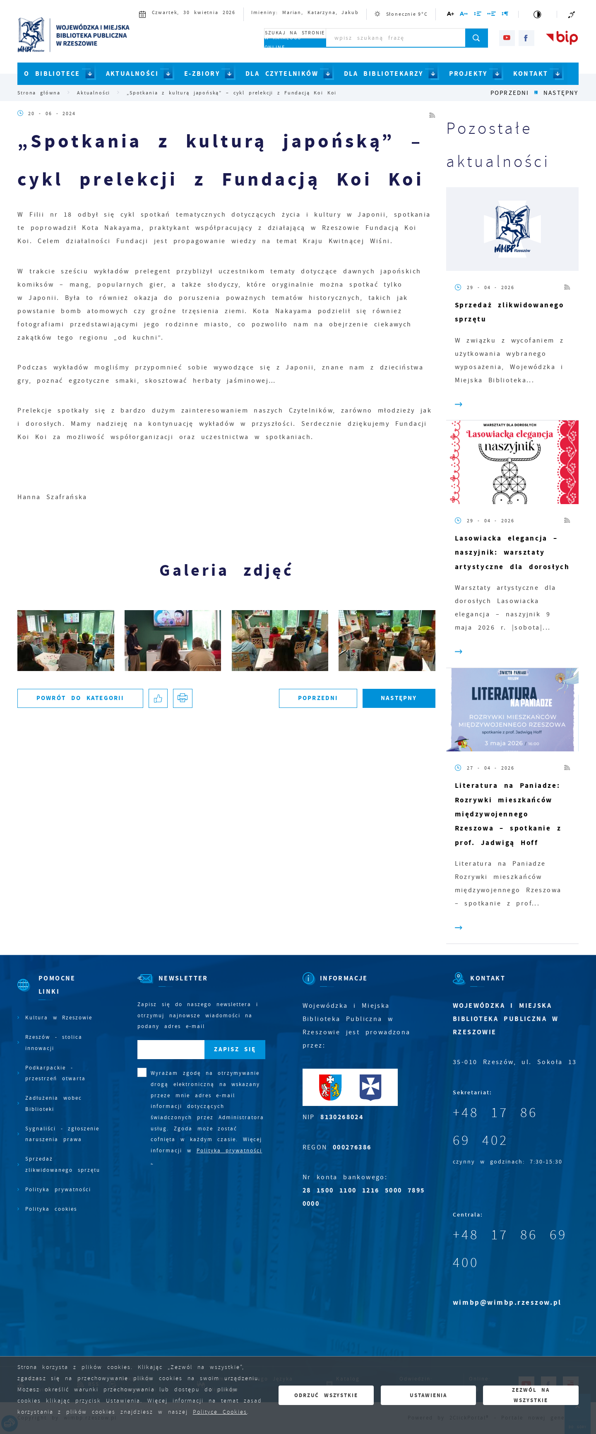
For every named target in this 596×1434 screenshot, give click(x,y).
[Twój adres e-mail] (170, 1050)
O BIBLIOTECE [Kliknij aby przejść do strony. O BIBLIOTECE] (52, 73)
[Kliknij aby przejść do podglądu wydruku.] (182, 698)
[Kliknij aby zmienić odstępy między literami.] (464, 15)
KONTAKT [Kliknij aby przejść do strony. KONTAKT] (530, 73)
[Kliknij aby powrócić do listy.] (536, 93)
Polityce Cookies (220, 1411)
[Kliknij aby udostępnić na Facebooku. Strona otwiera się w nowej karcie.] (158, 698)
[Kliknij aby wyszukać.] (476, 38)
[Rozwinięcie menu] (59, 992)
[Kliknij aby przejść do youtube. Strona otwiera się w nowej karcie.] (507, 38)
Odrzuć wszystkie (326, 1395)
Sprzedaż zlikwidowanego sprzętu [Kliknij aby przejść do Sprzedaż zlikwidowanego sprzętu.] (62, 1164)
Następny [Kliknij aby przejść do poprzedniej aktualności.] (561, 93)
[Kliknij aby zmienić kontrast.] (537, 14)
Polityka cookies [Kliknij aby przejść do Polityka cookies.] (51, 1208)
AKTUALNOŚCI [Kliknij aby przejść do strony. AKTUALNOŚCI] (132, 73)
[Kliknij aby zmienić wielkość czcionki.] (451, 15)
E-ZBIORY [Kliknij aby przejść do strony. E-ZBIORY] (202, 73)
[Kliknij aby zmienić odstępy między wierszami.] (477, 15)
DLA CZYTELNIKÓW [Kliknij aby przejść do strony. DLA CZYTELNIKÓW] (281, 73)
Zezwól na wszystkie (531, 1395)
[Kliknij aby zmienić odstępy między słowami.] (491, 15)
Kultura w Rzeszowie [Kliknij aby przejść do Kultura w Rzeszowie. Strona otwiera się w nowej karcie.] (58, 1017)
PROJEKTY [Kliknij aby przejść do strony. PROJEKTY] (468, 73)
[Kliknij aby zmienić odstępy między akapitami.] (505, 15)
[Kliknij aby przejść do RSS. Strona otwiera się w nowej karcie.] (432, 113)
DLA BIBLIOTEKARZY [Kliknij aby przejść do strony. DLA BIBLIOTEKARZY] (383, 73)
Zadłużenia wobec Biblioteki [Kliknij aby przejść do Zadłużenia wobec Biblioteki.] (53, 1103)
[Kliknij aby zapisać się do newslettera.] (234, 1050)
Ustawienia (428, 1395)
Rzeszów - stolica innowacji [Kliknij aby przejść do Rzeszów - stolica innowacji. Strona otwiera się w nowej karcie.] (53, 1042)
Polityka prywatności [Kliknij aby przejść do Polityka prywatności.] (58, 1189)
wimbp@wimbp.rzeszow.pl (507, 1302)
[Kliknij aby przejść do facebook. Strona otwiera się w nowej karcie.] (526, 38)
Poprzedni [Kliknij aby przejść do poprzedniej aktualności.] (509, 93)
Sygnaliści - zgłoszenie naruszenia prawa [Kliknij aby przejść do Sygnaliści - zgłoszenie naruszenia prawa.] (62, 1134)
